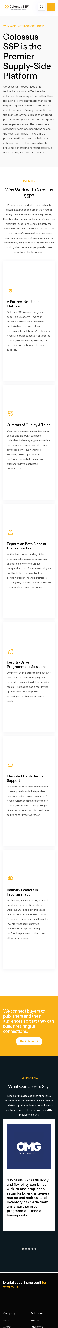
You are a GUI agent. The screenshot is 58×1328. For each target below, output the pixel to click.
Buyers (35, 1320)
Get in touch (29, 1041)
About (6, 1320)
